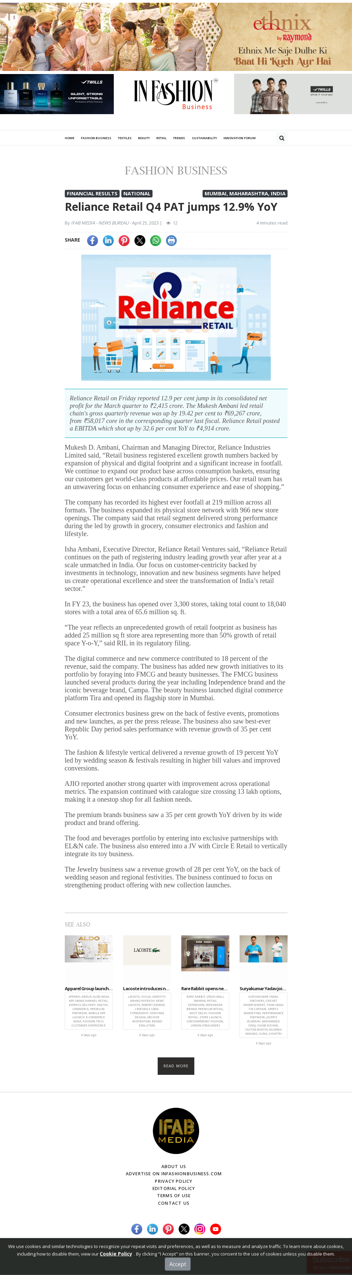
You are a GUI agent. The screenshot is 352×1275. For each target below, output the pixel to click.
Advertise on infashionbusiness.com (174, 1175)
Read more (176, 1067)
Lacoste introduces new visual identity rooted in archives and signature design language (147, 990)
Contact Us (174, 1204)
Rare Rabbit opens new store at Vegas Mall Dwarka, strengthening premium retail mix (205, 990)
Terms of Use (174, 1196)
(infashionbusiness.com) (228, 1256)
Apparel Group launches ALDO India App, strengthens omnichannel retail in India (89, 990)
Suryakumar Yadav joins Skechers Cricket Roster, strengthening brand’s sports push (264, 990)
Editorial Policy (173, 1189)
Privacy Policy (174, 1182)
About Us (174, 1168)
